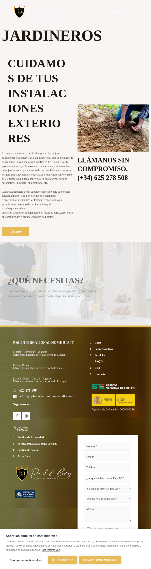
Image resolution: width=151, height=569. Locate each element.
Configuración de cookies (26, 560)
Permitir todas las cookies (100, 560)
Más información (51, 549)
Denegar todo (62, 560)
